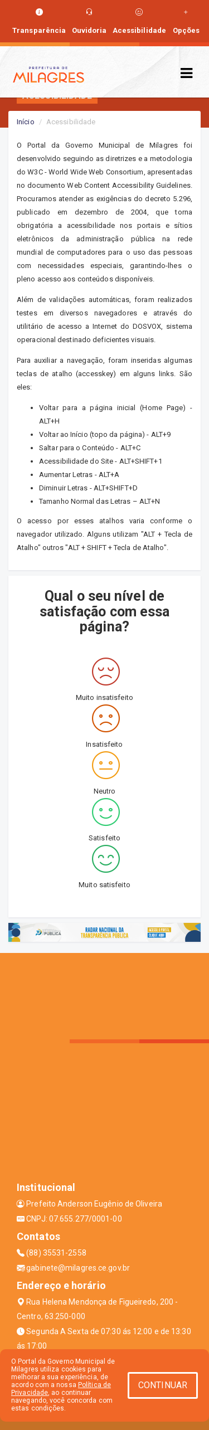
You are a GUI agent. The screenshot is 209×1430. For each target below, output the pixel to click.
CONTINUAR (162, 1385)
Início (26, 122)
